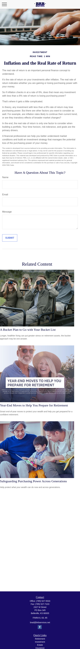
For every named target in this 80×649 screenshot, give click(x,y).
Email (5, 194)
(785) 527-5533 (43, 601)
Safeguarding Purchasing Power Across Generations (33, 481)
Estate (40, 645)
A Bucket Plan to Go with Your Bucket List (28, 329)
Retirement (40, 639)
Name (5, 177)
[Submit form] (9, 238)
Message (7, 211)
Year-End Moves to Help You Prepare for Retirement (34, 405)
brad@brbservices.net (40, 622)
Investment (40, 642)
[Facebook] (40, 627)
